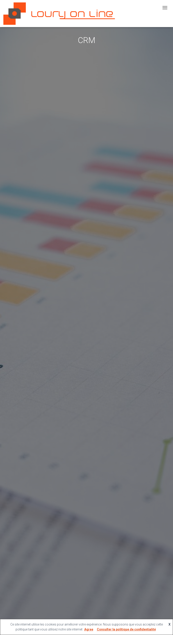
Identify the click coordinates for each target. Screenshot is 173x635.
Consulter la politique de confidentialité (126, 629)
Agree (88, 629)
